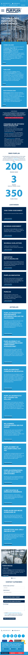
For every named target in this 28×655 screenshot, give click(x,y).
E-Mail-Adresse (6, 590)
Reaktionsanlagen (6, 92)
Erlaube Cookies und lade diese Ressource (14, 117)
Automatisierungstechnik (8, 132)
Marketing (19, 648)
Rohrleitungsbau (11, 72)
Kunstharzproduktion (7, 49)
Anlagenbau (15, 158)
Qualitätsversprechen (11, 138)
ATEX (14, 46)
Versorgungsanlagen (7, 51)
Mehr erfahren (8, 333)
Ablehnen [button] (20, 653)
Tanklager (10, 50)
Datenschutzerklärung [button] (16, 646)
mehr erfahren (8, 218)
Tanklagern (14, 71)
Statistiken (12, 648)
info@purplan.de (16, 3)
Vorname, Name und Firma (8, 585)
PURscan (12, 297)
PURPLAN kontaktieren (9, 618)
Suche (4, 5)
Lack (14, 48)
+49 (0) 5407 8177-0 (5, 3)
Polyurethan (7, 48)
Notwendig (5, 648)
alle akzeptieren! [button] (5, 653)
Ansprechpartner (13, 5)
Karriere (23, 5)
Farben (11, 48)
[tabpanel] (14, 215)
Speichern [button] (13, 653)
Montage (19, 279)
